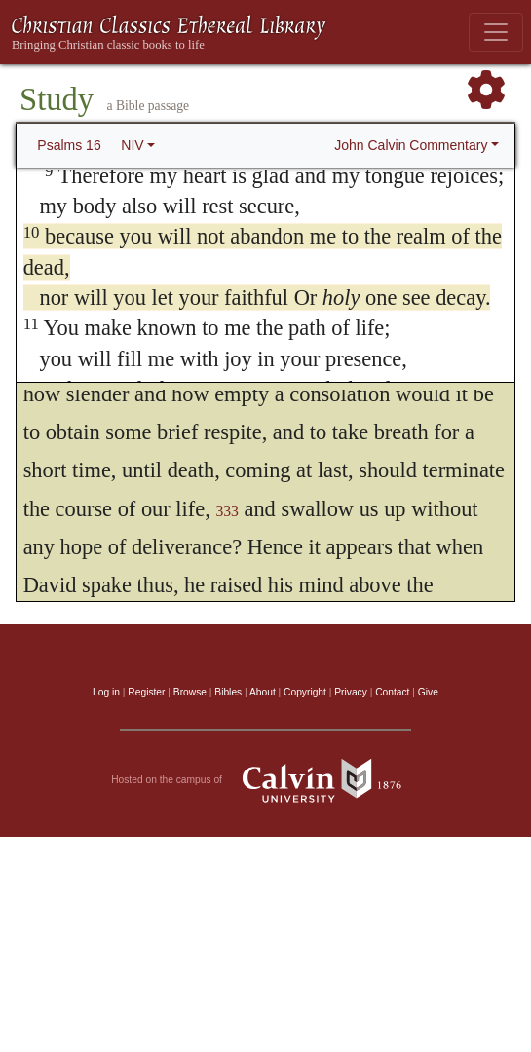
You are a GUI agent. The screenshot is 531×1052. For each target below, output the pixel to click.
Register (146, 692)
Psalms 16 (68, 145)
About (262, 692)
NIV (132, 145)
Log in (106, 692)
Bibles (228, 692)
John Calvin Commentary (410, 145)
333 (227, 511)
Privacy (350, 692)
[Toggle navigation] (496, 32)
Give (428, 692)
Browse (190, 692)
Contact (392, 692)
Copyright (305, 692)
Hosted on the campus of (265, 780)
